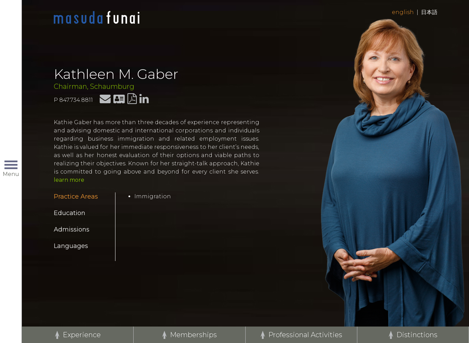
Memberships (193, 335)
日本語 (429, 12)
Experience (82, 335)
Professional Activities (305, 335)
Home (96, 18)
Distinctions (416, 335)
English (403, 12)
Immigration (152, 196)
